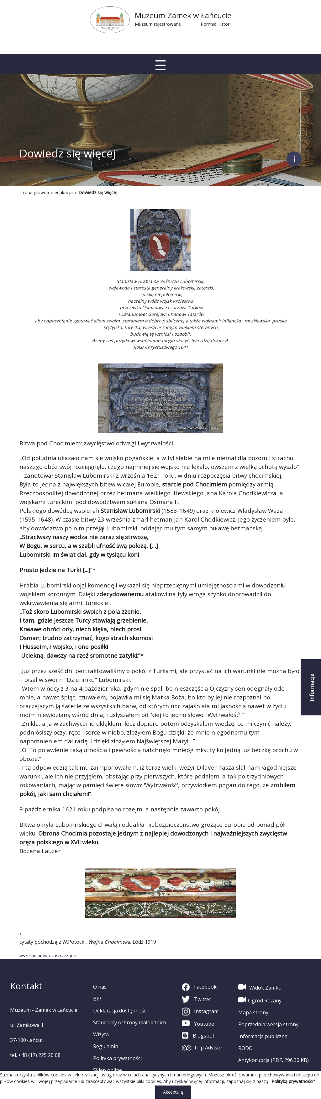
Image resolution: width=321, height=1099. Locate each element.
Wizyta (101, 1034)
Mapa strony (253, 1012)
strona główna (34, 192)
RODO (245, 1048)
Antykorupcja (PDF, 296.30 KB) (273, 1060)
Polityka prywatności (117, 1058)
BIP (97, 998)
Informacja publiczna (262, 1036)
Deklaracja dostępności (120, 1010)
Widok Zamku (260, 987)
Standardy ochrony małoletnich (129, 1022)
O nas (100, 986)
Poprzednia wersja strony (268, 1024)
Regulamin (105, 1046)
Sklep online (107, 1070)
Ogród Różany (260, 1000)
